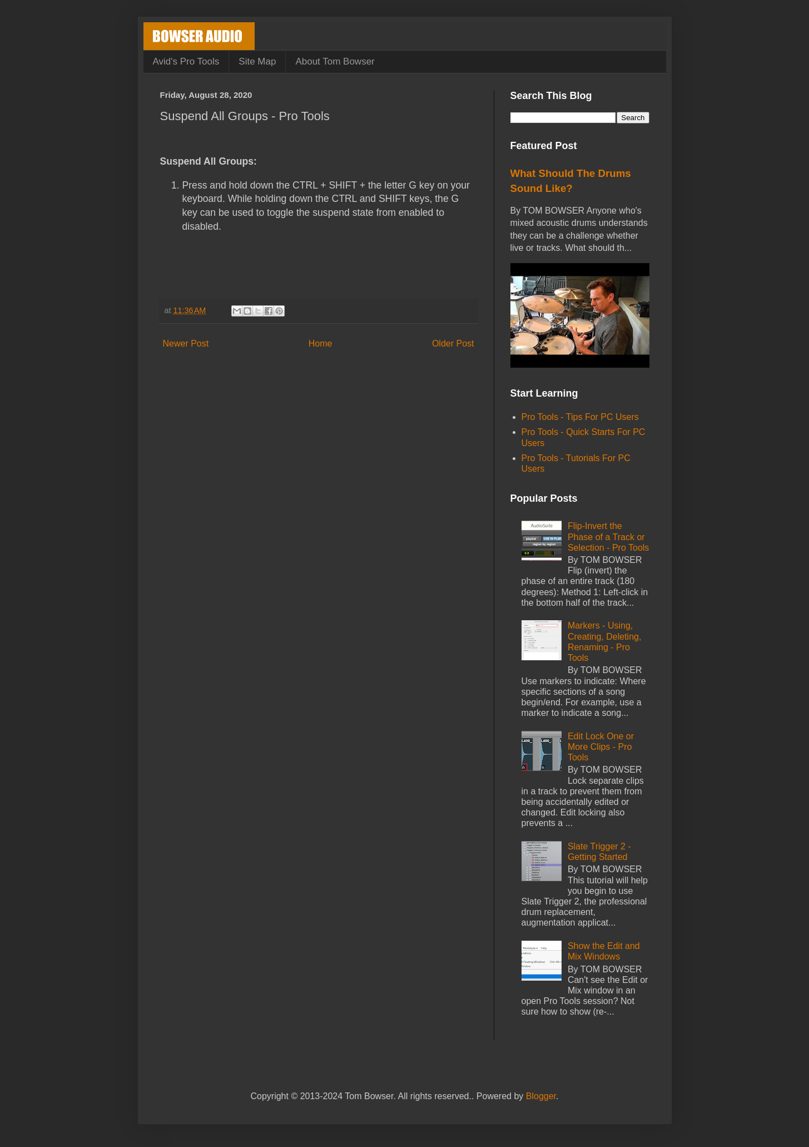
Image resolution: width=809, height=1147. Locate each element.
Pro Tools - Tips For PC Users (580, 417)
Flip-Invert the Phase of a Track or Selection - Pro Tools (608, 536)
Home (320, 343)
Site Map (257, 61)
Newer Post (186, 343)
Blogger (541, 1096)
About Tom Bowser (334, 61)
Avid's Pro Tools (186, 61)
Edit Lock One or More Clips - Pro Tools (601, 746)
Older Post (453, 343)
